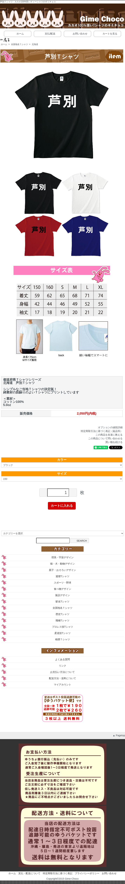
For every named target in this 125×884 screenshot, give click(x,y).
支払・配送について (29, 873)
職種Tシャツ (63, 620)
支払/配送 (47, 33)
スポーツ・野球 (62, 582)
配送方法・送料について (62, 678)
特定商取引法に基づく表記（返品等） (102, 431)
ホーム (17, 33)
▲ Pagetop (119, 735)
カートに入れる (62, 505)
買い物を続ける (114, 442)
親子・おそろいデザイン (62, 570)
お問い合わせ (77, 33)
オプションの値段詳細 (110, 427)
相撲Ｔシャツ (62, 639)
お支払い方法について (62, 672)
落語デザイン (62, 595)
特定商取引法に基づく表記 (57, 873)
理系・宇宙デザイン (62, 557)
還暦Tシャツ (63, 576)
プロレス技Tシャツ (62, 626)
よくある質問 (62, 659)
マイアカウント (62, 684)
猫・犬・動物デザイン (62, 563)
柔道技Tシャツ (62, 633)
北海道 (35, 44)
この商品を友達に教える (109, 434)
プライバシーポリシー (87, 873)
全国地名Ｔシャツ (19, 44)
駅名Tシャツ (63, 601)
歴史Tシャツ (63, 614)
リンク (62, 665)
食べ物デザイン (62, 589)
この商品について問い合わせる (105, 438)
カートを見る (107, 33)
